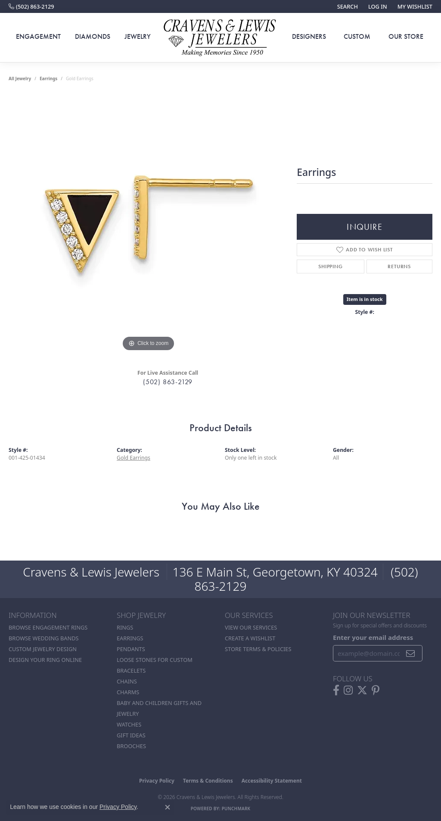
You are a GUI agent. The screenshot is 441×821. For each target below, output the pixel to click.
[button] (346, 6)
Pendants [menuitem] (131, 649)
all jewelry (20, 78)
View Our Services (251, 627)
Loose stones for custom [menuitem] (155, 660)
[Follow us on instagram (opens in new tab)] (348, 690)
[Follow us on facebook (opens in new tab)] (336, 690)
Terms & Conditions (208, 780)
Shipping (330, 266)
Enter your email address (373, 637)
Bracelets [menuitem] (131, 670)
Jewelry (137, 36)
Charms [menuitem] (128, 692)
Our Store (405, 36)
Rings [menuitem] (125, 627)
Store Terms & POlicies (258, 649)
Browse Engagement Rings (48, 627)
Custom (357, 36)
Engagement (38, 36)
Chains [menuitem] (127, 681)
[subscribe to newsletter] (410, 653)
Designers (309, 36)
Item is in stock (365, 299)
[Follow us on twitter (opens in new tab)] (362, 690)
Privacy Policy (156, 780)
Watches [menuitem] (129, 724)
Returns (399, 266)
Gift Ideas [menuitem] (131, 735)
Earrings (48, 78)
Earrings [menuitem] (130, 638)
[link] (31, 6)
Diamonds (92, 36)
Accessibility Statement (272, 780)
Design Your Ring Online (45, 660)
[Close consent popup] (167, 807)
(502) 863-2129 (168, 381)
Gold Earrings (133, 457)
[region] (148, 224)
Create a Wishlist (250, 638)
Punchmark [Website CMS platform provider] (236, 808)
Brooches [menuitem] (131, 746)
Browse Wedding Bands (44, 638)
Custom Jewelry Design (43, 649)
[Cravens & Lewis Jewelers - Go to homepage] (220, 38)
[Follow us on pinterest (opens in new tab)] (375, 690)
